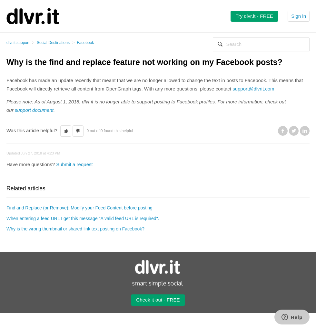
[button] (65, 131)
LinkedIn (305, 131)
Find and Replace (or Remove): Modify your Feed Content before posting (79, 207)
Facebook (85, 42)
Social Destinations (53, 42)
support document (34, 110)
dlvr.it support (17, 42)
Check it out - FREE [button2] (158, 299)
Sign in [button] (298, 16)
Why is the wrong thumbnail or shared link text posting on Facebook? (75, 228)
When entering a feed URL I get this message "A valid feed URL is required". (82, 218)
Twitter (294, 131)
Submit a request (74, 164)
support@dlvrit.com (253, 88)
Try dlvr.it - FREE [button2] (254, 16)
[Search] (261, 44)
